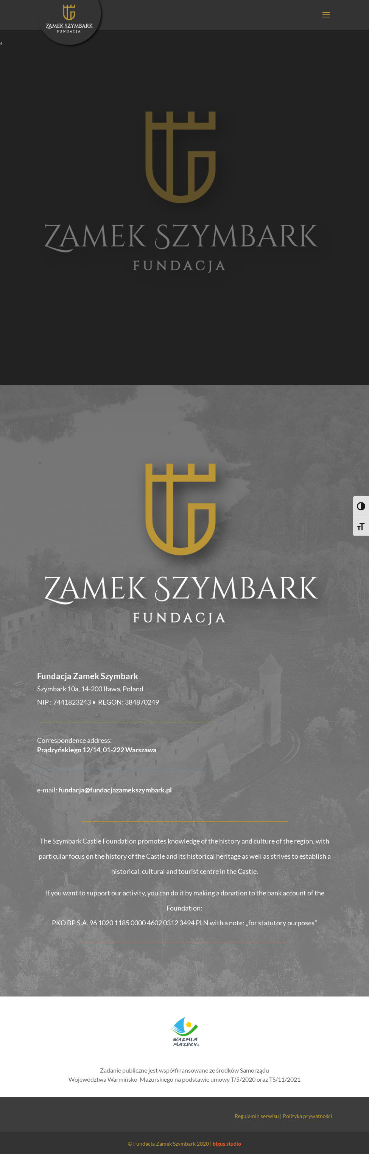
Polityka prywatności (307, 1116)
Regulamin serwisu (257, 1116)
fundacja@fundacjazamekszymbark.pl (115, 790)
